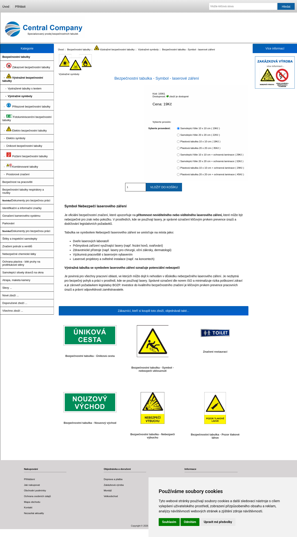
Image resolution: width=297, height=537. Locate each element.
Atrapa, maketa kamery (16, 280)
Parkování (8, 223)
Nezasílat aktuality (34, 513)
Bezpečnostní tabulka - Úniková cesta (90, 356)
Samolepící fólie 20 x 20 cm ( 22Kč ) (200, 134)
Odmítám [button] (190, 522)
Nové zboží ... (10, 295)
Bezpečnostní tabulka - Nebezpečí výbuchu (152, 436)
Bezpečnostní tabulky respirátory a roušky (23, 191)
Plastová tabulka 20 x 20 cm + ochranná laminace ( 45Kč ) (212, 174)
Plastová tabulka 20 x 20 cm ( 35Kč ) (200, 148)
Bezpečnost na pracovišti (17, 182)
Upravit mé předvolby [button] (218, 522)
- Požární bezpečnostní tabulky (25, 155)
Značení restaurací (215, 351)
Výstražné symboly (148, 49)
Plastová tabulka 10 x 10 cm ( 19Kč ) (200, 141)
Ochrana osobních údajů (37, 496)
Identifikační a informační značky (22, 208)
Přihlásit (20, 6)
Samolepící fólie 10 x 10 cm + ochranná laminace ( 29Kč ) (211, 154)
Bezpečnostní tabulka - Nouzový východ (90, 422)
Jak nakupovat (32, 484)
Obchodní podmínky (35, 490)
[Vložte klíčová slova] (243, 6)
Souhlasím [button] (169, 522)
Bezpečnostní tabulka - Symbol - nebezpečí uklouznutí (152, 369)
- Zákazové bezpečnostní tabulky (26, 66)
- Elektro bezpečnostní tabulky (24, 129)
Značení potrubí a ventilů (17, 246)
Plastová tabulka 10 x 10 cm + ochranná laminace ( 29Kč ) (212, 167)
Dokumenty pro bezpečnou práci (26, 200)
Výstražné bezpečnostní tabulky (114, 49)
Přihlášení (29, 479)
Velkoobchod (111, 496)
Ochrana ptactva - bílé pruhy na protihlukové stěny (21, 263)
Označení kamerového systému (21, 215)
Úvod (5, 6)
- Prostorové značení (15, 174)
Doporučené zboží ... (14, 303)
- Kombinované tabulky (20, 165)
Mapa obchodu (32, 501)
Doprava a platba (113, 479)
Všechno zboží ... (12, 310)
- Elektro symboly (13, 138)
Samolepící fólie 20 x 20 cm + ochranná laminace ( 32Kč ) (211, 161)
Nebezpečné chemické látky (19, 254)
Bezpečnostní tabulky (78, 49)
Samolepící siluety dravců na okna (22, 272)
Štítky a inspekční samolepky (19, 238)
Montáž (108, 490)
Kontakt (28, 507)
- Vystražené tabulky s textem (21, 88)
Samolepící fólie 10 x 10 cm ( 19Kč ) (200, 128)
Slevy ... (7, 287)
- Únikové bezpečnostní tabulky (22, 145)
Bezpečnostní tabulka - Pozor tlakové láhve (215, 436)
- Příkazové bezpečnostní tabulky (26, 105)
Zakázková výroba (114, 484)
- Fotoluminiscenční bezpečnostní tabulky (27, 117)
